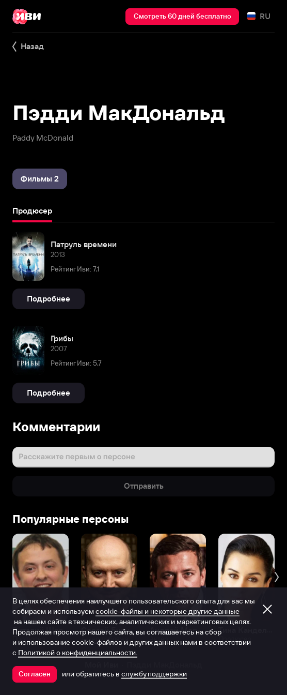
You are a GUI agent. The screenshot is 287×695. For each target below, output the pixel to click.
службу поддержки (154, 674)
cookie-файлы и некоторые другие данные (167, 611)
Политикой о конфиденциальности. (77, 652)
